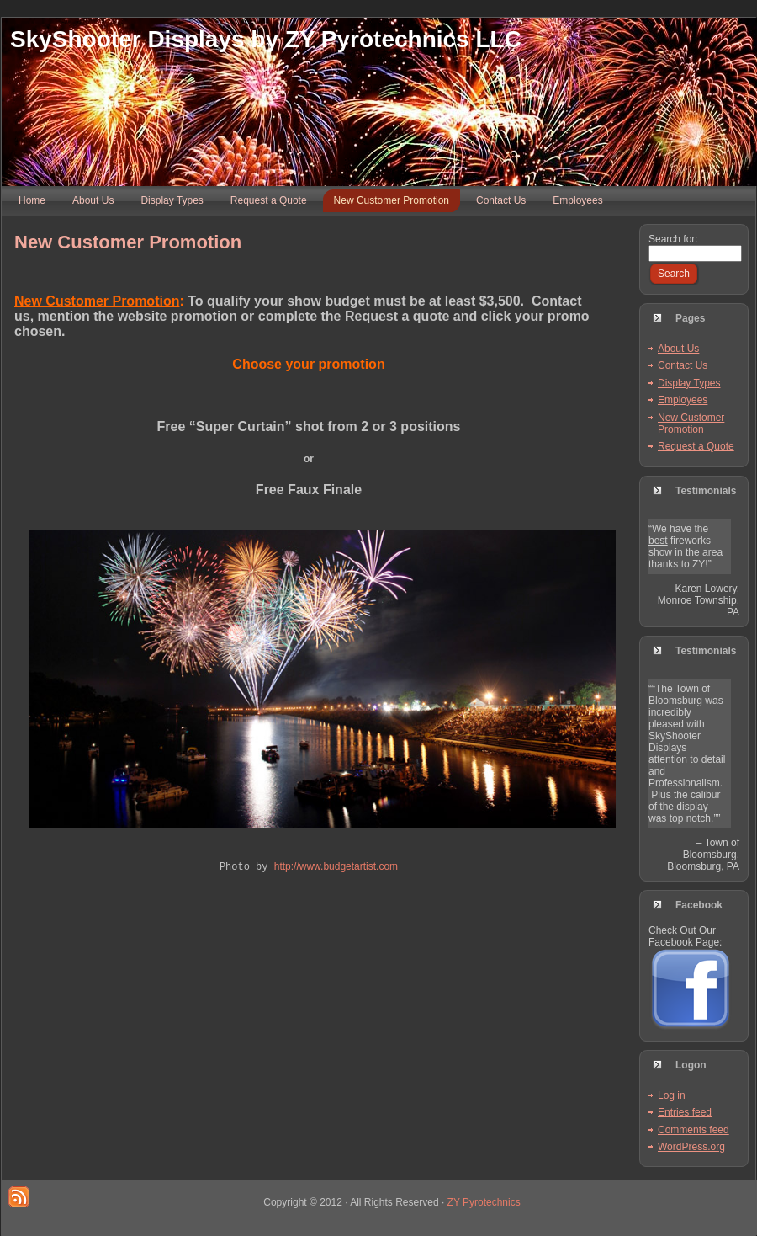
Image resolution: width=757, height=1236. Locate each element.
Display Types (689, 383)
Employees (682, 400)
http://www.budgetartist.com (336, 868)
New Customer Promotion (127, 242)
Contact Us (682, 365)
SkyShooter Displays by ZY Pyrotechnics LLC (265, 39)
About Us (678, 348)
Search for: (673, 239)
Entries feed (685, 1112)
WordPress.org (691, 1147)
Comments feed (693, 1130)
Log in (672, 1095)
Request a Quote (696, 446)
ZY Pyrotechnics (484, 1202)
